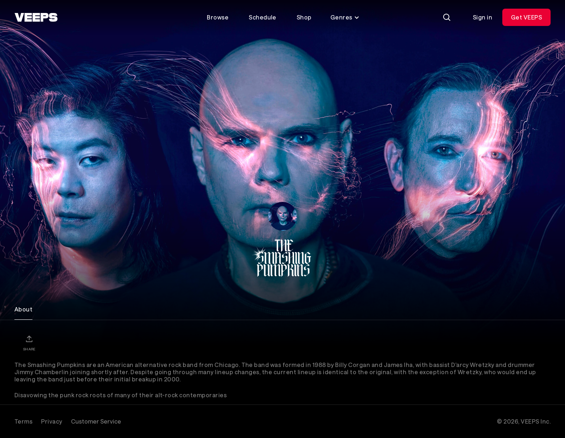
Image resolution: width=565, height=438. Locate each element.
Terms (23, 421)
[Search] (446, 17)
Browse (217, 17)
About (23, 309)
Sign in (482, 17)
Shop (304, 17)
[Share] (29, 343)
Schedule (262, 17)
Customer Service (96, 421)
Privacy (51, 421)
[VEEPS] (36, 17)
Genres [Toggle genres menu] (345, 17)
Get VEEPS (526, 17)
